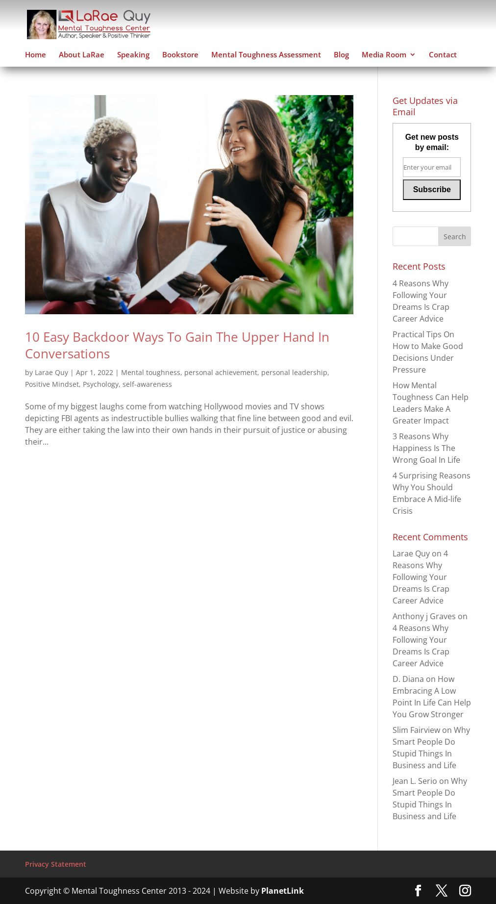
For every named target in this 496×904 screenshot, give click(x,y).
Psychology (101, 384)
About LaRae (81, 55)
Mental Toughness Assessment (266, 55)
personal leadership (294, 372)
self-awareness (147, 384)
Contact (443, 55)
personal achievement (220, 372)
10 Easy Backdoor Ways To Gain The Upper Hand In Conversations (177, 345)
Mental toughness (150, 372)
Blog (341, 55)
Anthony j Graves (424, 616)
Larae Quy (51, 372)
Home (35, 55)
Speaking (133, 55)
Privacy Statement (55, 864)
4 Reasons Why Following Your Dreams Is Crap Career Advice (421, 577)
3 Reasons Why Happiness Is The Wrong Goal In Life (426, 448)
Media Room (384, 55)
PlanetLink (282, 890)
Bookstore (180, 55)
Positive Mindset (52, 384)
